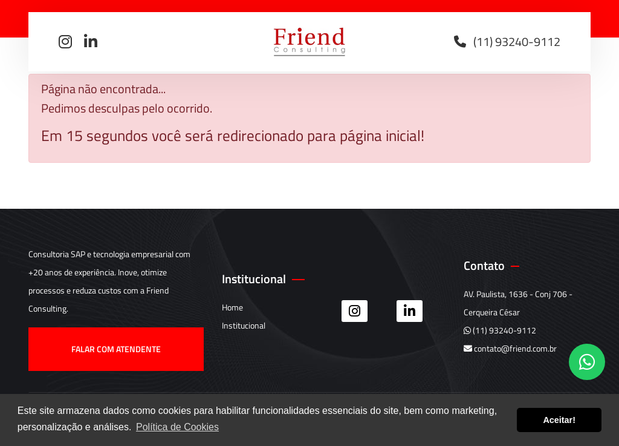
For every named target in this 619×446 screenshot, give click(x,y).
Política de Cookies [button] (177, 427)
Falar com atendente (115, 349)
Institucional (243, 325)
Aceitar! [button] (559, 420)
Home (232, 307)
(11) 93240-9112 (500, 330)
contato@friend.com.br (510, 348)
